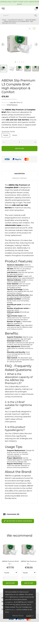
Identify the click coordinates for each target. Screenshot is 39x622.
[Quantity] (19, 142)
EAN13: (4, 105)
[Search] (19, 15)
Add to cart (19, 148)
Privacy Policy (18, 616)
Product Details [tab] (19, 178)
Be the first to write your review (18, 521)
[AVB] (19, 9)
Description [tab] (19, 174)
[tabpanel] (19, 44)
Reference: (5, 102)
